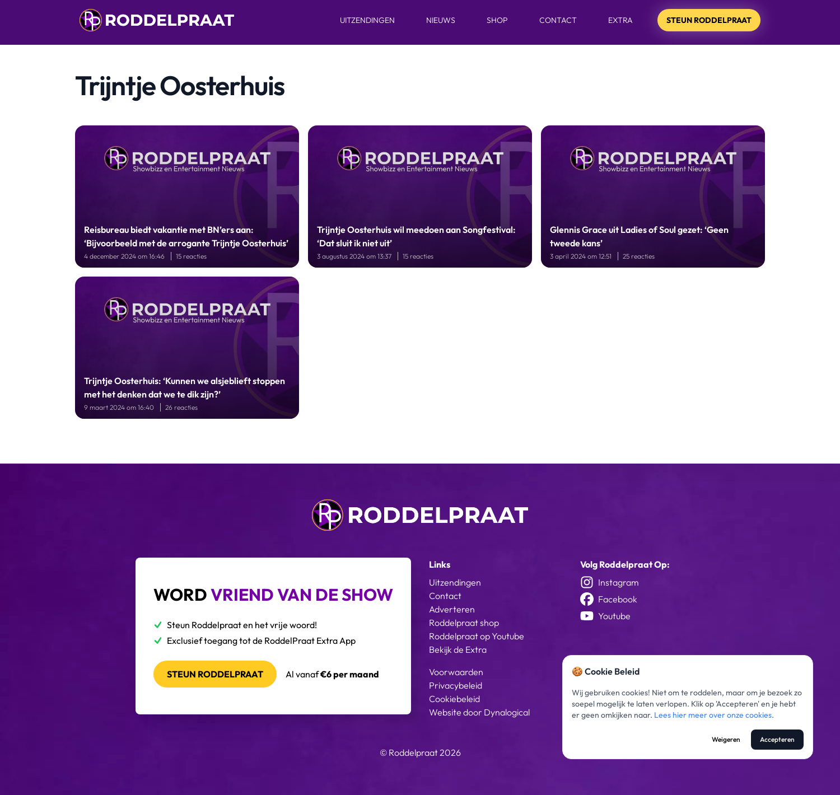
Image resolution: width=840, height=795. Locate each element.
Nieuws (440, 20)
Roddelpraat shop (464, 622)
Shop (497, 20)
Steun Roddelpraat (709, 20)
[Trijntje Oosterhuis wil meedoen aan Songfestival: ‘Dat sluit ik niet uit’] (420, 196)
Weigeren (726, 739)
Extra (620, 20)
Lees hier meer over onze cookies (713, 715)
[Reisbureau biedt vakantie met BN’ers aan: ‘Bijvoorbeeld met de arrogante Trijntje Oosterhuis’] (187, 196)
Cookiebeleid (454, 698)
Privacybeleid (455, 685)
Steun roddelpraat (215, 674)
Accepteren (777, 739)
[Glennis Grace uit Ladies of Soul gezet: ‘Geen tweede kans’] (653, 196)
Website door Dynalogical (479, 712)
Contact (558, 20)
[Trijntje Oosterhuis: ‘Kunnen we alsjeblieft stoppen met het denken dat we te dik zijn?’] (187, 348)
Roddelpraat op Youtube (476, 636)
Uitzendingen (367, 20)
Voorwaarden (456, 671)
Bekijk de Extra (458, 649)
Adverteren (452, 609)
